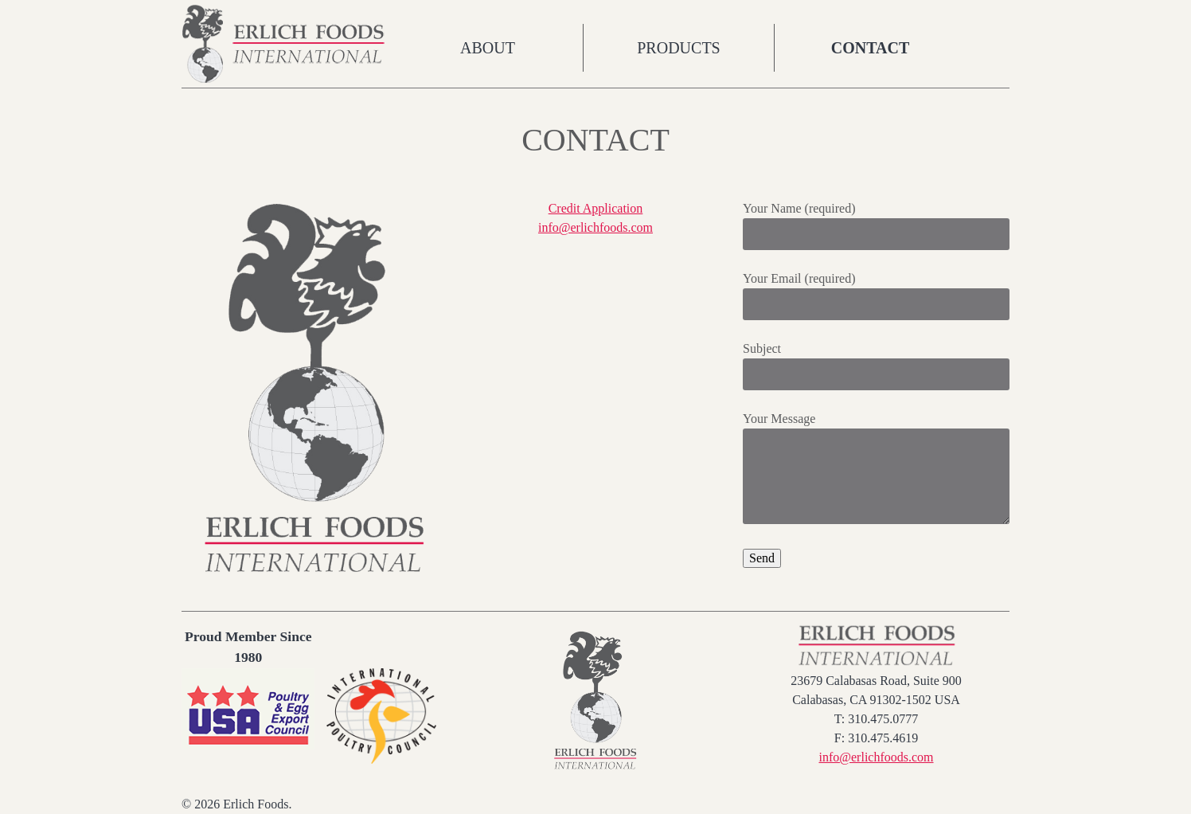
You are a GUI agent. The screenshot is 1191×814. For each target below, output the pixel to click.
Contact (870, 48)
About (487, 48)
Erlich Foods (287, 44)
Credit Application (596, 208)
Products (678, 48)
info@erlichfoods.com (595, 227)
